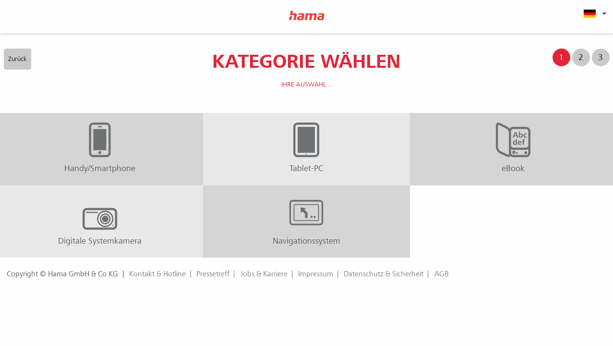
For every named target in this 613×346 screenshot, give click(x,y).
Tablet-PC (306, 148)
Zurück (17, 59)
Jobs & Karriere (264, 274)
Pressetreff (212, 274)
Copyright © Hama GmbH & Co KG (62, 274)
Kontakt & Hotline (157, 274)
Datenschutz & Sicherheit (383, 274)
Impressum (315, 274)
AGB (441, 274)
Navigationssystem (306, 220)
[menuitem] (593, 13)
